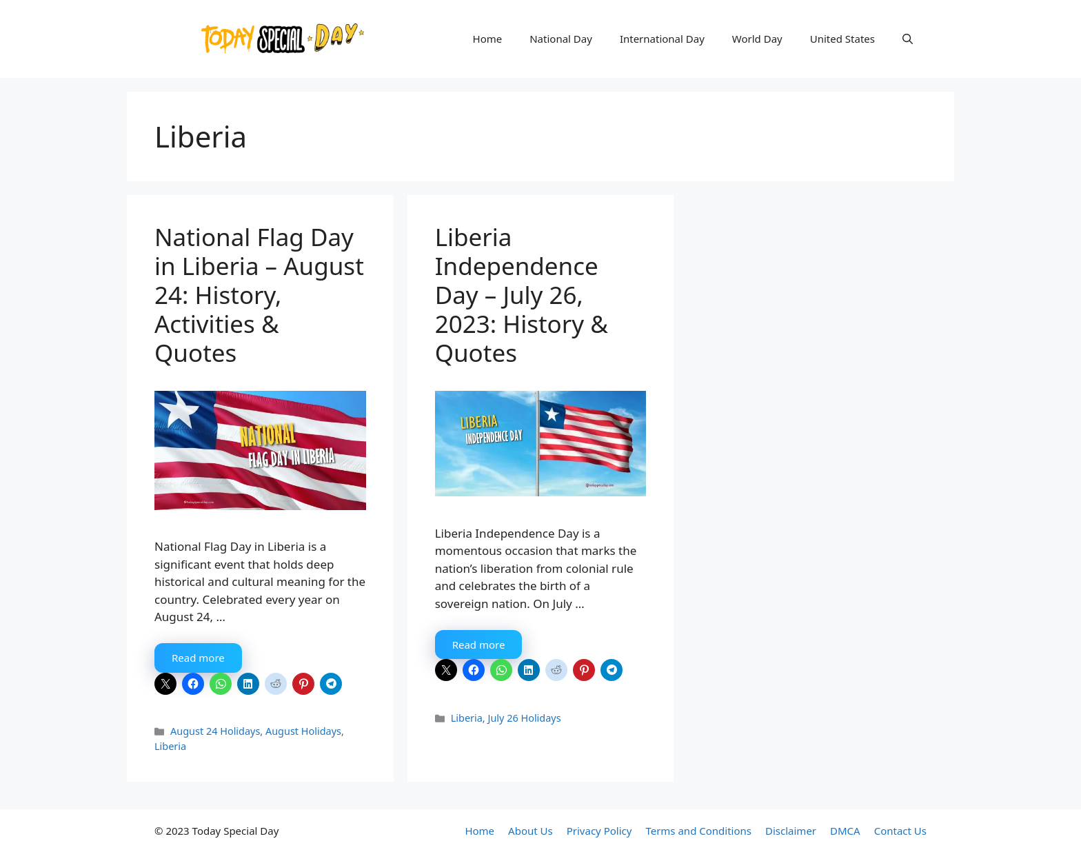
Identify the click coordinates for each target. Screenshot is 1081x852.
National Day (560, 38)
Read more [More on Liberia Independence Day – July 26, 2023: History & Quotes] (478, 644)
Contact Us (900, 831)
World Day (757, 38)
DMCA (845, 831)
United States (842, 38)
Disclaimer (790, 831)
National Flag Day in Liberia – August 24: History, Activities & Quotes (259, 295)
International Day (662, 38)
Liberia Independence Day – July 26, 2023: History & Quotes (521, 295)
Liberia (170, 746)
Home (488, 38)
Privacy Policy (599, 831)
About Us (530, 831)
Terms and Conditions (698, 831)
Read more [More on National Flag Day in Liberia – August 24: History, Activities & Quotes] (198, 658)
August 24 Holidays (215, 731)
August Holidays (303, 731)
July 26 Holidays (523, 717)
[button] (908, 38)
